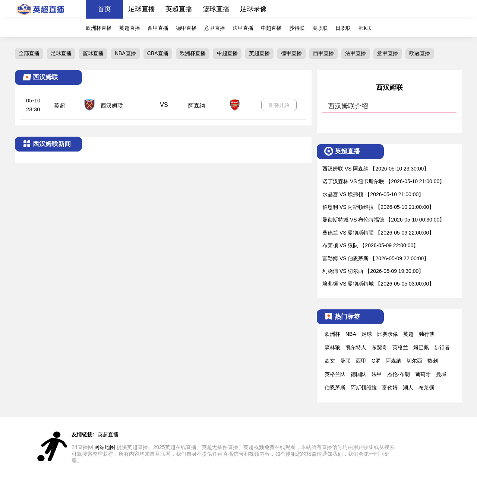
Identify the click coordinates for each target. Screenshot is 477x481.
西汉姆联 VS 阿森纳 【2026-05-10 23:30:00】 (375, 169)
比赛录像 (387, 334)
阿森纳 (196, 105)
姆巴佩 (421, 347)
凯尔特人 (355, 347)
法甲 (377, 374)
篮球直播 (216, 9)
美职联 (320, 28)
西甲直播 (158, 28)
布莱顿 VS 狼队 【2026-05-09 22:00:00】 (370, 245)
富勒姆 (390, 388)
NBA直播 (125, 53)
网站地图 (104, 447)
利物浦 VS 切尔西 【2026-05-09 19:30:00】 (373, 271)
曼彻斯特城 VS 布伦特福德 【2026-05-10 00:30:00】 (383, 220)
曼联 (345, 361)
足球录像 (253, 9)
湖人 (408, 388)
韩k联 (365, 28)
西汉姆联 (112, 105)
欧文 (330, 361)
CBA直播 (157, 53)
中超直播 (271, 28)
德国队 (358, 374)
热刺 (432, 361)
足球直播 (141, 9)
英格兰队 (335, 374)
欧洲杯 (332, 334)
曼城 (441, 374)
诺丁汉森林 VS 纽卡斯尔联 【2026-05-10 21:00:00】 (383, 181)
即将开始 (279, 105)
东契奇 (379, 347)
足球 (366, 334)
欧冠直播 (419, 53)
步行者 (442, 347)
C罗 (376, 361)
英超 (59, 105)
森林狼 (332, 347)
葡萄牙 (423, 374)
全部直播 (29, 53)
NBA (350, 334)
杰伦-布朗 (398, 374)
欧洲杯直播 (99, 28)
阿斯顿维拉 (364, 388)
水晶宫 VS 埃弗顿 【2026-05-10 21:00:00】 (373, 194)
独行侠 (427, 334)
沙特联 (297, 28)
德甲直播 (186, 28)
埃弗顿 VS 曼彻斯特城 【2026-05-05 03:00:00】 (378, 284)
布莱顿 (426, 388)
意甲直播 (214, 28)
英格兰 (400, 347)
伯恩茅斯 (335, 388)
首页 (104, 9)
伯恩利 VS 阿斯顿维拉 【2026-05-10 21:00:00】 (378, 207)
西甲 (361, 361)
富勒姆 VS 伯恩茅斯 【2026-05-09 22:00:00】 (375, 258)
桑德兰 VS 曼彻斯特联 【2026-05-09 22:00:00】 (378, 233)
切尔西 (414, 361)
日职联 (343, 28)
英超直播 (178, 9)
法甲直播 (243, 28)
